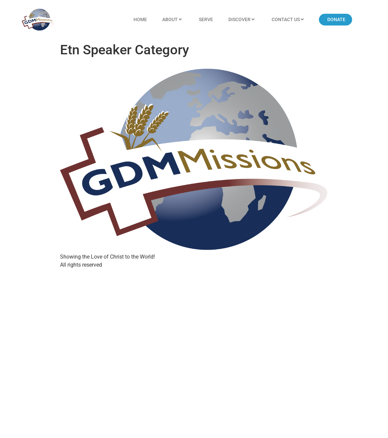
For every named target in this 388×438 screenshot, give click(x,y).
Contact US (289, 19)
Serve (206, 19)
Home (140, 19)
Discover (242, 19)
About (172, 19)
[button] (335, 19)
